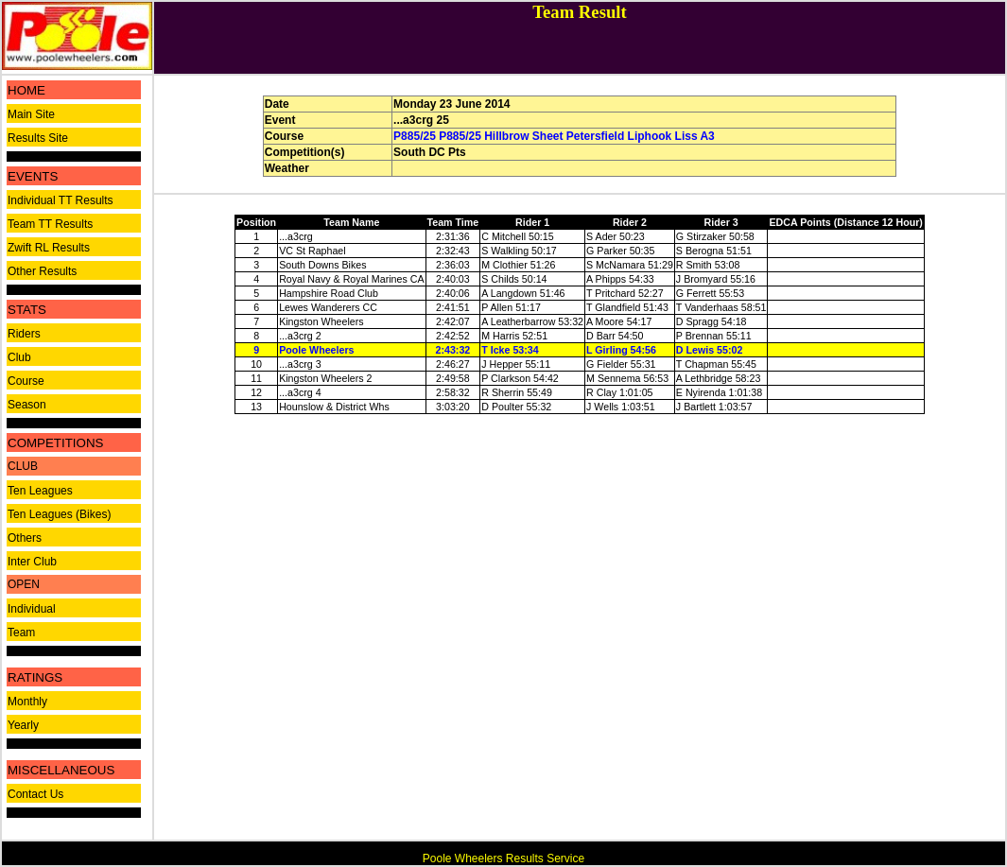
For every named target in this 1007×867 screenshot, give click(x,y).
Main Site (31, 114)
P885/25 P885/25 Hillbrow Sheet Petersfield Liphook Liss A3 (554, 136)
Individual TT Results (60, 200)
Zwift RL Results (49, 247)
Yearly (23, 725)
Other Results (42, 271)
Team (21, 632)
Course (26, 381)
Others (25, 538)
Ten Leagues (40, 490)
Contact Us (35, 794)
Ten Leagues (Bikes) (59, 514)
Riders (24, 333)
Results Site (38, 138)
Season (27, 404)
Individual (32, 609)
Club (19, 357)
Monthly (27, 701)
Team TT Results (50, 224)
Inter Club (32, 561)
